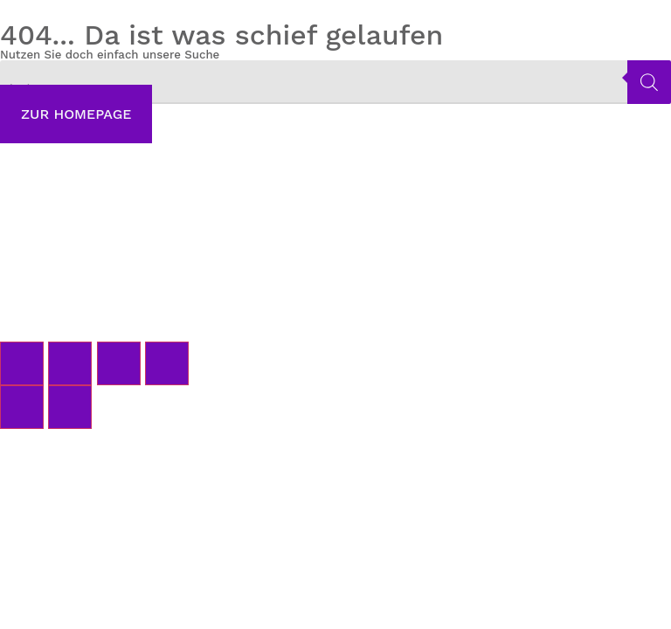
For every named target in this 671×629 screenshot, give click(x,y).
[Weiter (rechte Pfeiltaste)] (70, 407)
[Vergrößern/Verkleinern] (22, 363)
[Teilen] (119, 363)
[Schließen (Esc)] (167, 363)
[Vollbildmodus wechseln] (70, 363)
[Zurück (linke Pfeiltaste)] (22, 407)
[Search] (649, 82)
